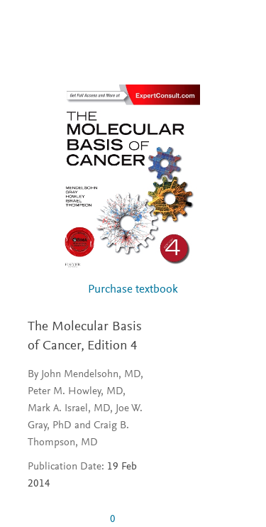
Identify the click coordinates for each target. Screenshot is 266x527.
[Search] (238, 27)
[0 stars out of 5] (63, 519)
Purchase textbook (133, 290)
